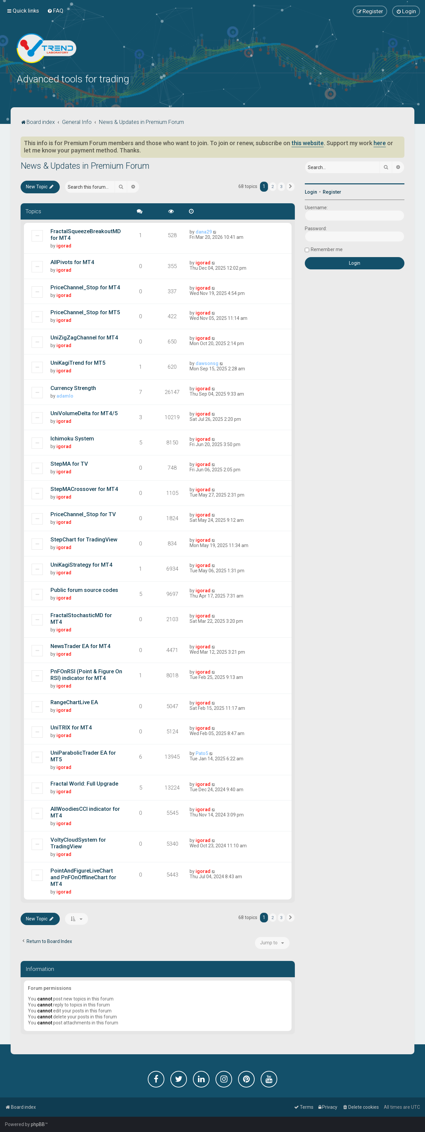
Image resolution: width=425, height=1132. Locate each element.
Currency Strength (73, 387)
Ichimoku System (72, 437)
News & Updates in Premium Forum (85, 165)
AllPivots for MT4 (72, 261)
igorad (63, 245)
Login (311, 191)
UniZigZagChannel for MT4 (84, 337)
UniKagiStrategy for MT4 (81, 564)
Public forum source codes (84, 589)
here (380, 142)
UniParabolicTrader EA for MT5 (83, 755)
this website (308, 142)
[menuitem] (55, 11)
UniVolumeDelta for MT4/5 (84, 412)
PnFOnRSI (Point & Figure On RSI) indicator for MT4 (86, 674)
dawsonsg (207, 363)
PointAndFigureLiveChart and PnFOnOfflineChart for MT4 (83, 877)
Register (332, 191)
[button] (290, 186)
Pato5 (202, 752)
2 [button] (273, 185)
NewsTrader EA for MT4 (80, 645)
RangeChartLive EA (74, 701)
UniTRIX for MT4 (71, 726)
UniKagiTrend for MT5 (78, 362)
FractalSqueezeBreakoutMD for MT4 (85, 233)
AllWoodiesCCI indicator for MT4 (85, 811)
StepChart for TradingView (83, 538)
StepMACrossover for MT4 (84, 488)
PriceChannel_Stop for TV (83, 513)
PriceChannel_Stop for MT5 (85, 312)
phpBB (38, 1124)
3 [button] (281, 185)
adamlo (64, 395)
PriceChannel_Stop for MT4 (85, 286)
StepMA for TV (69, 463)
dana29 (204, 231)
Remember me (327, 248)
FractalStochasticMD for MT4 (81, 617)
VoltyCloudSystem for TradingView (78, 842)
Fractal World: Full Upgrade (84, 783)
